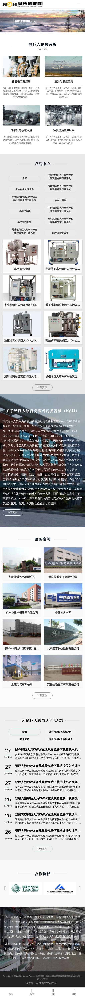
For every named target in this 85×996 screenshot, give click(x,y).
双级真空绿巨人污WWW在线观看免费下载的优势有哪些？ (48, 798)
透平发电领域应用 (21, 130)
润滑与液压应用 (63, 81)
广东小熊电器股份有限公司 (22, 612)
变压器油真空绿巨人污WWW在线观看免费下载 (63, 268)
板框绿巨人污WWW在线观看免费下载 (63, 376)
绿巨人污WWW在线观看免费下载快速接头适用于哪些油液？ (48, 831)
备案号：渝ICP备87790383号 (42, 983)
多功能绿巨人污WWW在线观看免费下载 (22, 304)
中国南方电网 (63, 612)
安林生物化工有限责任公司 (63, 684)
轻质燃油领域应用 (63, 130)
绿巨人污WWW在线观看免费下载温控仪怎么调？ (48, 766)
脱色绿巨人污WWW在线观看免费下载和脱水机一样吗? (48, 749)
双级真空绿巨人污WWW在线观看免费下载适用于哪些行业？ (48, 814)
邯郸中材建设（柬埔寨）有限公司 (22, 648)
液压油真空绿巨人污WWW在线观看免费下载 (22, 340)
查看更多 (43, 387)
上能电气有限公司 (22, 684)
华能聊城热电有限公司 (22, 576)
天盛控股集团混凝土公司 (63, 576)
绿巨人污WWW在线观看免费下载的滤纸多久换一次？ (48, 782)
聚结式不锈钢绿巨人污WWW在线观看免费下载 (63, 340)
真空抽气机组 (22, 268)
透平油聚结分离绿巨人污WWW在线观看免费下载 (63, 304)
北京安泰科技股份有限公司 (63, 648)
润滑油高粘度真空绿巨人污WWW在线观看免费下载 (22, 376)
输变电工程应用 (21, 81)
